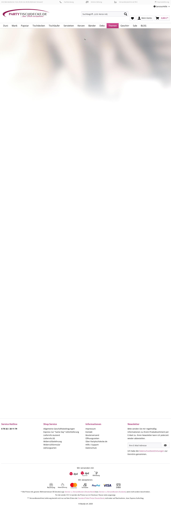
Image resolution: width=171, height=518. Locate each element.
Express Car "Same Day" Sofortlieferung (61, 432)
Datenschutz (91, 448)
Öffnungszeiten (92, 438)
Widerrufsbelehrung (52, 441)
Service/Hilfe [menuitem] (161, 6)
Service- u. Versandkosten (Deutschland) (80, 492)
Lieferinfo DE (49, 438)
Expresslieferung (162, 2)
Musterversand (92, 435)
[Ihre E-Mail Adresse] (144, 445)
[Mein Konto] (145, 18)
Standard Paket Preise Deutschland (91, 498)
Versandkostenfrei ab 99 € (125, 2)
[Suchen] (125, 14)
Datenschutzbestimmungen (151, 451)
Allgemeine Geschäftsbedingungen (59, 428)
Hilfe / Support (92, 444)
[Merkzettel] (132, 18)
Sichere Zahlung (94, 2)
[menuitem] (104, 15)
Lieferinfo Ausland (51, 435)
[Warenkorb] (162, 18)
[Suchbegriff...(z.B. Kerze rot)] (104, 14)
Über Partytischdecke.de (96, 441)
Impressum (91, 428)
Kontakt (89, 432)
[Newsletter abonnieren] (165, 445)
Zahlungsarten (50, 448)
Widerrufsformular (51, 444)
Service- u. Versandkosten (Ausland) (112, 492)
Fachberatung (67, 2)
